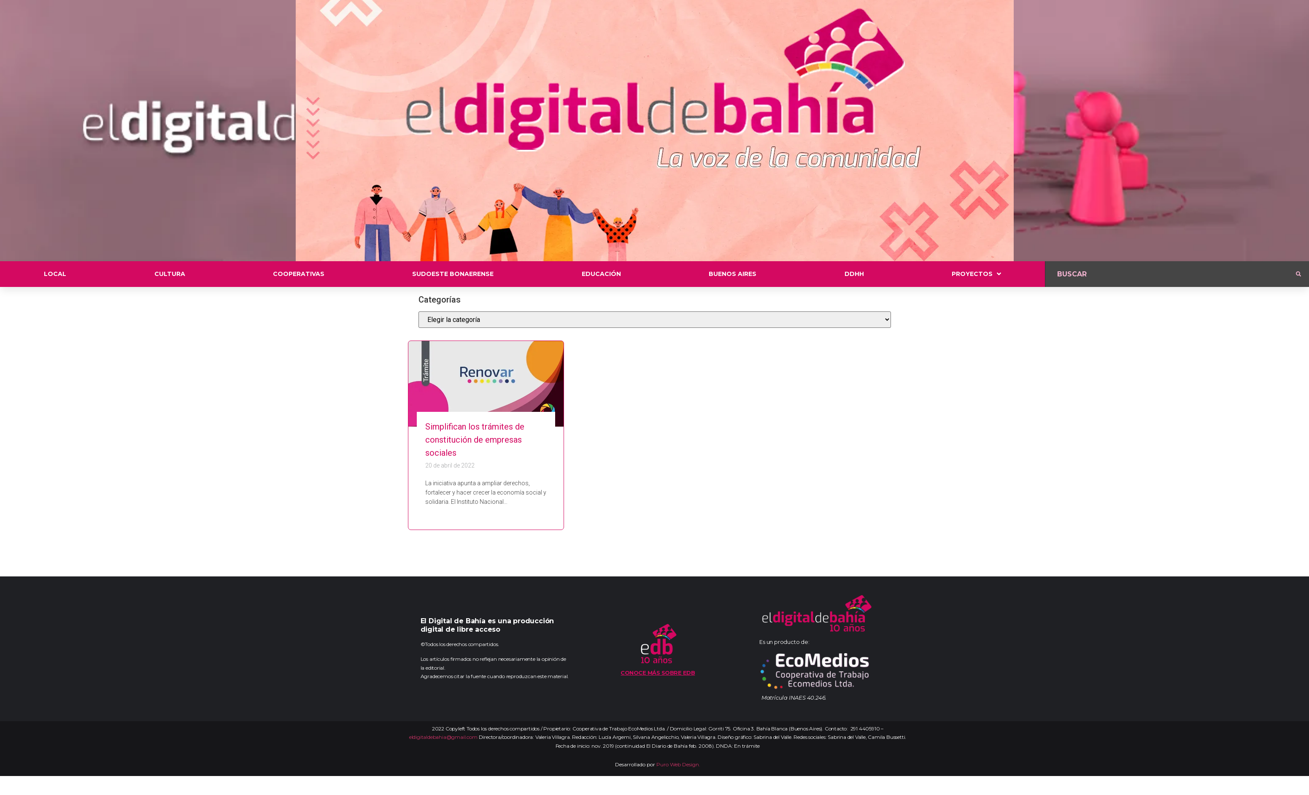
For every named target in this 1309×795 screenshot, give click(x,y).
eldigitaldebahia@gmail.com (443, 737)
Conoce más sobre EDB (658, 672)
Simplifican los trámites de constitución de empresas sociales (474, 440)
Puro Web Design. (678, 764)
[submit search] (1298, 274)
